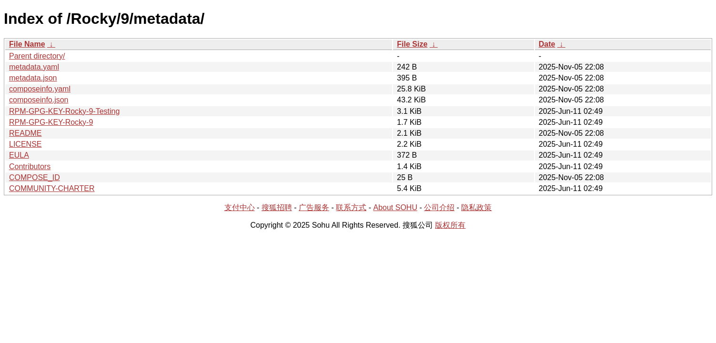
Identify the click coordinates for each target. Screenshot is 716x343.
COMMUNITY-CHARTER (52, 188)
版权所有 (450, 225)
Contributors (29, 166)
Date (547, 44)
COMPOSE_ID (34, 177)
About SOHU (395, 207)
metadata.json (33, 78)
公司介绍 (439, 207)
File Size (412, 44)
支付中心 (239, 207)
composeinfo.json (39, 100)
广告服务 (314, 207)
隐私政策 (476, 207)
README (25, 133)
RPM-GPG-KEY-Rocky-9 (51, 122)
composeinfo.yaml (40, 89)
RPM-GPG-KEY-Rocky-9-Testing (64, 111)
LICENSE (25, 144)
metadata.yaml (34, 67)
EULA (19, 155)
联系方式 (351, 207)
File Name (27, 44)
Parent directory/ (37, 56)
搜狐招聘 (277, 207)
